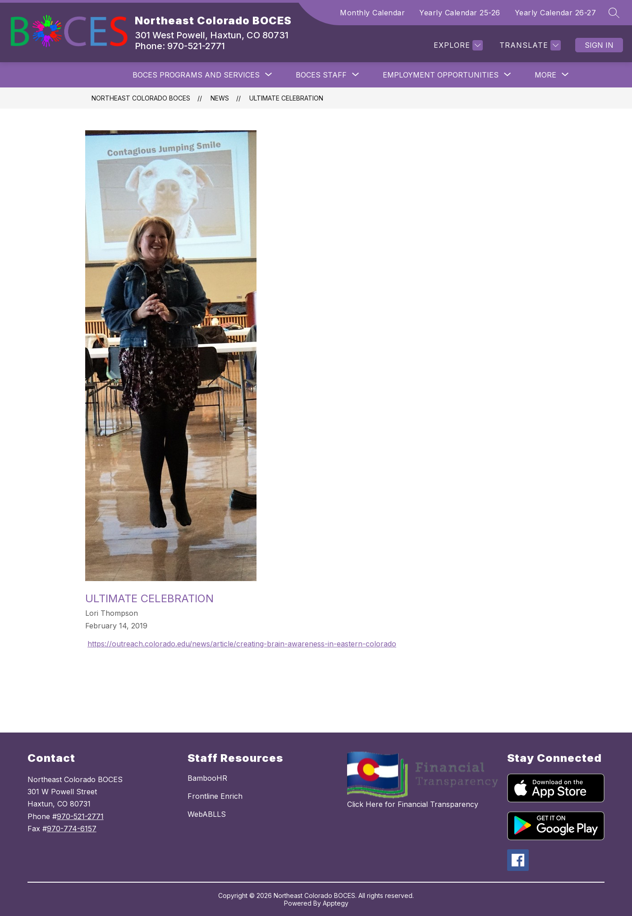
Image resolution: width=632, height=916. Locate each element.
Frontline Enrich (215, 796)
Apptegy (335, 903)
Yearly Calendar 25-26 (459, 12)
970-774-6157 (71, 828)
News (220, 98)
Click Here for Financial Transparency (412, 804)
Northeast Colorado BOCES (141, 98)
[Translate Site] (529, 45)
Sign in (599, 45)
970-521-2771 (80, 816)
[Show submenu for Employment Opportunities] (441, 74)
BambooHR (207, 778)
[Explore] (457, 45)
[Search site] (614, 12)
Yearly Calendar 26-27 (555, 12)
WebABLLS (207, 814)
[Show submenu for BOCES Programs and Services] (196, 74)
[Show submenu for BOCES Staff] (321, 74)
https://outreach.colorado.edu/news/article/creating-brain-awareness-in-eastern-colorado (241, 643)
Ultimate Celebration (286, 98)
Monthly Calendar (372, 12)
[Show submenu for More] (545, 74)
